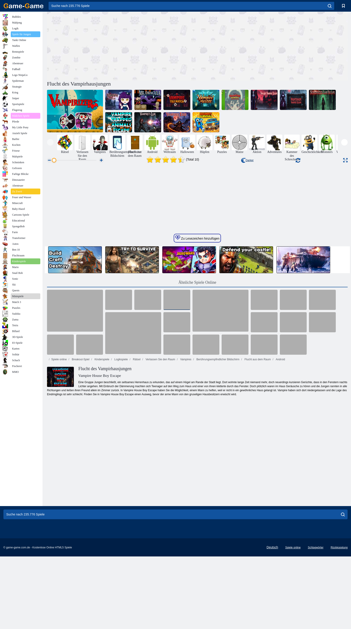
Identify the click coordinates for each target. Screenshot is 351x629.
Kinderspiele (101, 496)
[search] (329, 6)
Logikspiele (121, 496)
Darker (247, 160)
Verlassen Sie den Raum (160, 496)
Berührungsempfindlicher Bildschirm (217, 496)
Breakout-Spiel (80, 496)
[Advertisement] (122, 45)
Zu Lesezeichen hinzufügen (197, 374)
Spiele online (59, 496)
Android (280, 496)
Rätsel (136, 496)
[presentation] (50, 142)
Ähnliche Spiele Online (197, 419)
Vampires (185, 496)
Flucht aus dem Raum (257, 496)
